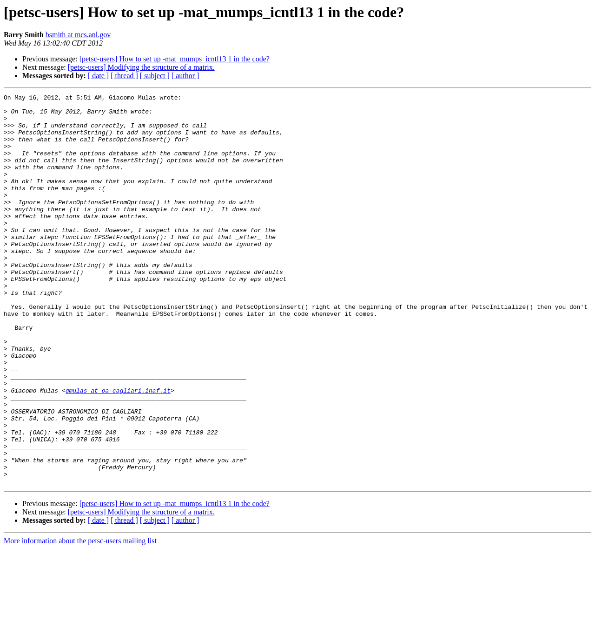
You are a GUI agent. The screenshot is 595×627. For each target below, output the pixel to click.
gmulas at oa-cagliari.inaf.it (118, 450)
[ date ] (98, 76)
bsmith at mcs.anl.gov (78, 35)
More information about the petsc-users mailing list (80, 619)
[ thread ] (124, 76)
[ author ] (185, 76)
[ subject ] (155, 76)
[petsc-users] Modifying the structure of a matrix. (141, 67)
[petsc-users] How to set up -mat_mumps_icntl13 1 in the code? (174, 59)
